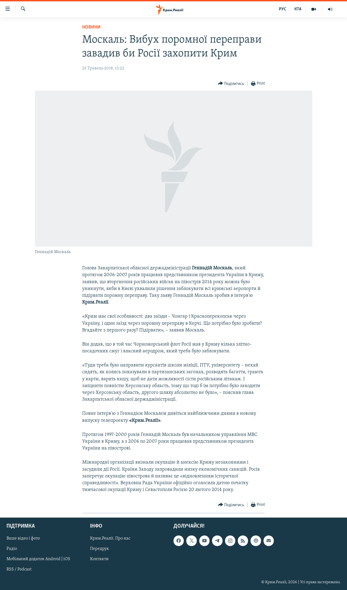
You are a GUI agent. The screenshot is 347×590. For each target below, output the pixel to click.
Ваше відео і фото (23, 539)
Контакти (99, 559)
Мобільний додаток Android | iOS (38, 559)
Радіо (12, 549)
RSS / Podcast (19, 569)
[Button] (231, 83)
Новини (91, 27)
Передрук (99, 549)
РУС (282, 9)
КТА (297, 9)
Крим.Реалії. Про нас (110, 539)
